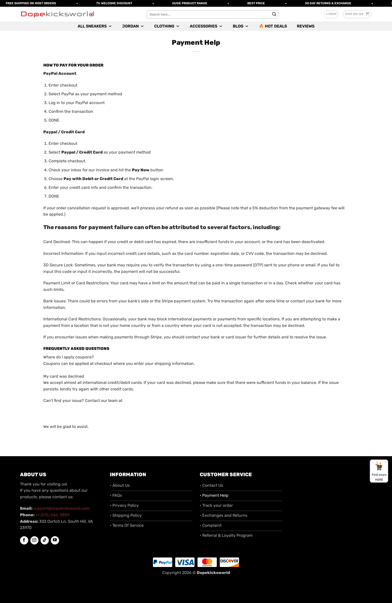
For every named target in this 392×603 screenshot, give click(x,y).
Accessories (206, 26)
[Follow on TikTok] (45, 540)
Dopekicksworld (213, 572)
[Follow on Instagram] (34, 540)
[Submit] (274, 14)
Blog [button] (241, 26)
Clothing (167, 26)
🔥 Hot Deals (273, 26)
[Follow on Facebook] (24, 540)
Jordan (133, 26)
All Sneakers (95, 26)
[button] (331, 14)
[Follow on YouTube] (55, 540)
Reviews (305, 26)
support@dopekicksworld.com (61, 508)
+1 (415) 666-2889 (52, 514)
